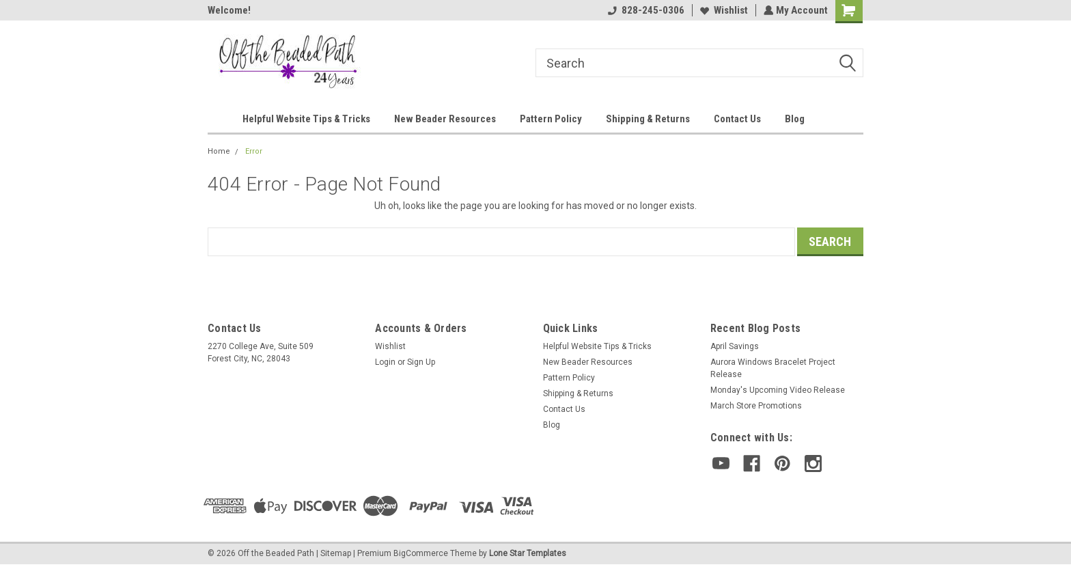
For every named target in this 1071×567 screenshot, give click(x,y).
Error (253, 151)
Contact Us (737, 119)
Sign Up (421, 362)
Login (385, 362)
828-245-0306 (645, 10)
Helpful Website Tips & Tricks (306, 119)
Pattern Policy (551, 119)
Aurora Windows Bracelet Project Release (772, 368)
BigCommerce (420, 553)
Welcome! (229, 10)
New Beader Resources (445, 119)
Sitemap (335, 553)
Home (219, 151)
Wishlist (723, 10)
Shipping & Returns (648, 119)
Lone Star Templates (527, 553)
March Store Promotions (756, 406)
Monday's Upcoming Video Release (777, 390)
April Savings (734, 346)
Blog (795, 119)
